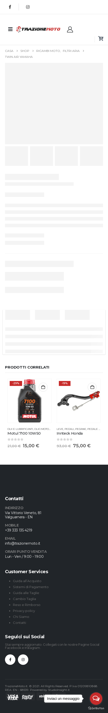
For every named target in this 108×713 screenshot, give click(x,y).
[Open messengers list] (96, 698)
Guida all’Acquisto (27, 581)
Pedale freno (97, 429)
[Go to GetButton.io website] (96, 708)
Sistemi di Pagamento (31, 587)
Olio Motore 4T (45, 429)
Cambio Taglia (24, 599)
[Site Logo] (28, 29)
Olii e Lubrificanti (20, 429)
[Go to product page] (29, 401)
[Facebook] (10, 7)
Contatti (19, 623)
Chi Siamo (21, 617)
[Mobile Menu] (10, 29)
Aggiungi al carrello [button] (43, 387)
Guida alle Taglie (26, 593)
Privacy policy (24, 611)
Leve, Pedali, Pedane (71, 429)
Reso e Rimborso (26, 605)
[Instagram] (28, 7)
